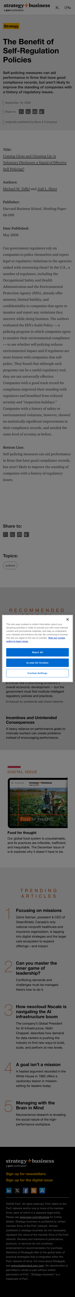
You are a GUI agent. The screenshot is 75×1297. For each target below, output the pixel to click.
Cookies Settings (37, 673)
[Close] (67, 619)
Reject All (37, 652)
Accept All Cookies (37, 662)
